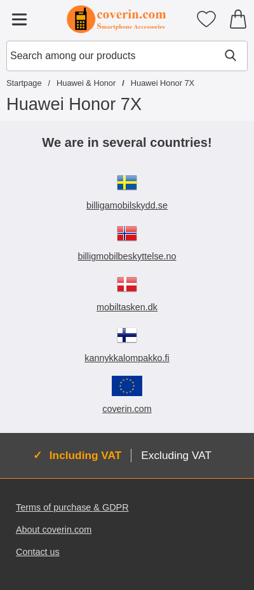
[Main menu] (19, 19)
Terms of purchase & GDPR (72, 507)
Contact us (38, 552)
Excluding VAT (176, 455)
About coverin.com (53, 530)
